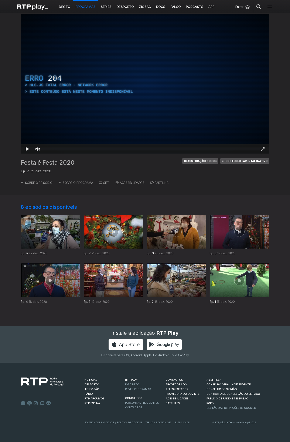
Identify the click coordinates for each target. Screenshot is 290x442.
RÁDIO (89, 393)
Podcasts (194, 7)
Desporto (125, 7)
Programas (85, 7)
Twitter (29, 403)
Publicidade (182, 422)
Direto (64, 7)
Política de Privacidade (99, 422)
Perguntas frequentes (142, 402)
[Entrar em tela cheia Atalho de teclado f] (262, 149)
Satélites (173, 403)
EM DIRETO (132, 384)
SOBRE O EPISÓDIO (36, 183)
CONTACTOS (174, 379)
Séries (106, 7)
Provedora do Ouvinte (182, 393)
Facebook (23, 403)
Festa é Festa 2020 (48, 162)
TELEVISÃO (92, 389)
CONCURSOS (133, 398)
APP (211, 7)
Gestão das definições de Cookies (231, 407)
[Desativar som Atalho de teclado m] (38, 149)
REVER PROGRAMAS (138, 389)
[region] (145, 84)
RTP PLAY (131, 379)
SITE (104, 183)
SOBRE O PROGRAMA (75, 183)
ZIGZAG (145, 7)
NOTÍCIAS (91, 379)
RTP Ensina (92, 403)
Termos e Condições (158, 422)
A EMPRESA (214, 379)
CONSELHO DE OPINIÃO (222, 389)
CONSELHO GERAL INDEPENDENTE (229, 384)
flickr (48, 403)
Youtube (42, 403)
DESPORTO (92, 384)
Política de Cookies (129, 422)
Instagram (36, 403)
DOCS (160, 7)
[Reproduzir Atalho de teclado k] (28, 149)
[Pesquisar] (258, 6)
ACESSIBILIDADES (130, 183)
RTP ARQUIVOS (95, 398)
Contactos (133, 407)
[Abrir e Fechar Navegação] (269, 7)
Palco (175, 7)
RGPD (210, 403)
